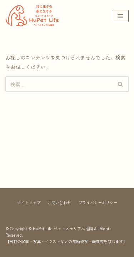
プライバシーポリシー (98, 202)
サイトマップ (28, 202)
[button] (120, 84)
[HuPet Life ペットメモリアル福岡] (32, 16)
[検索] (59, 84)
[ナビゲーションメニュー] (120, 16)
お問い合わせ (59, 202)
